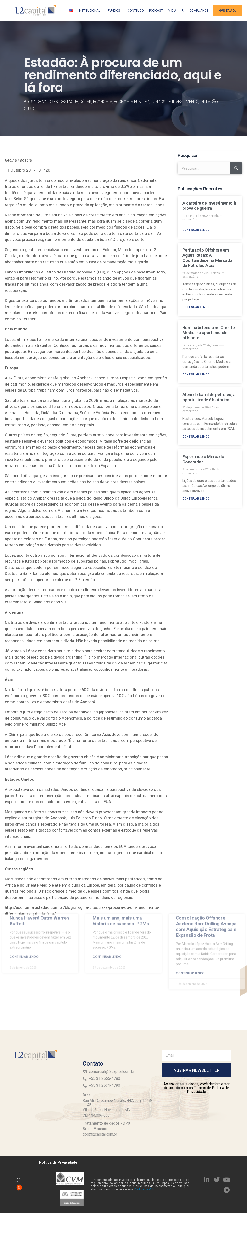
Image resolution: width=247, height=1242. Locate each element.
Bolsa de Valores (41, 101)
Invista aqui (228, 10)
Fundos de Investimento (174, 101)
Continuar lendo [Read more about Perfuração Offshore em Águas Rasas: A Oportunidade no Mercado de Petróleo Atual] (195, 307)
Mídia (172, 10)
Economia (102, 101)
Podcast (156, 10)
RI (183, 10)
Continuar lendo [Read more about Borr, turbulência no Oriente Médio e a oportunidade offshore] (195, 374)
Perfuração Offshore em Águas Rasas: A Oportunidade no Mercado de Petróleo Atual (207, 258)
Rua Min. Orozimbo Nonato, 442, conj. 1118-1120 (117, 1102)
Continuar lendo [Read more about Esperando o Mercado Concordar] (195, 498)
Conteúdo (136, 10)
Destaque (69, 101)
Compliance (199, 10)
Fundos (115, 10)
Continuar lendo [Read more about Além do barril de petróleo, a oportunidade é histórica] (195, 436)
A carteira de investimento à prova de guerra (209, 206)
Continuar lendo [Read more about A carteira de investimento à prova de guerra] (195, 229)
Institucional (91, 10)
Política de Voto (144, 1189)
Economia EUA (127, 101)
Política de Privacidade (58, 1162)
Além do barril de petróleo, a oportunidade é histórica (209, 397)
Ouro (29, 108)
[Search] (236, 168)
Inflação (209, 101)
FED (146, 101)
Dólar (85, 101)
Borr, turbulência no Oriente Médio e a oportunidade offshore (208, 332)
